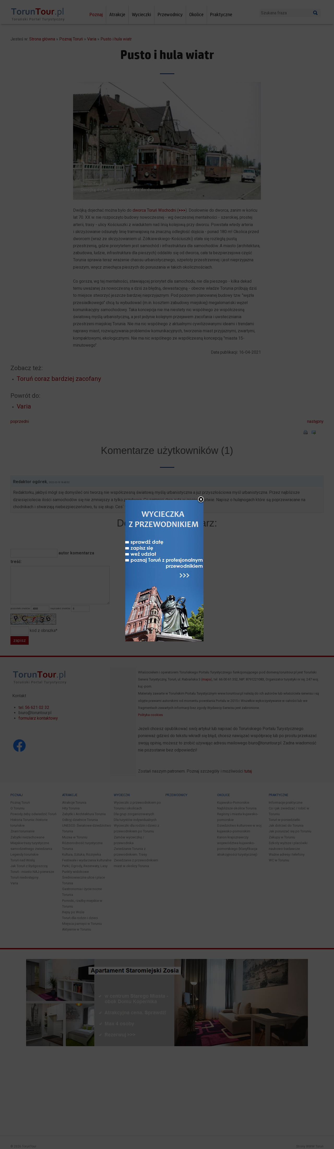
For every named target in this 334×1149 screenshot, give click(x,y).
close (201, 500)
